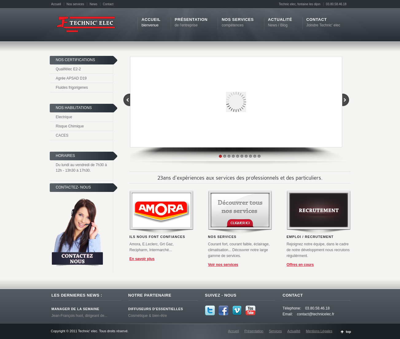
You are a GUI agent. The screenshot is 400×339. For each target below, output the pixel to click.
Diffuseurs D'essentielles (155, 309)
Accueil (56, 4)
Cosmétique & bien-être (147, 316)
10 (259, 156)
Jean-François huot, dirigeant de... (79, 316)
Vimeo (237, 310)
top (348, 331)
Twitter (210, 310)
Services (275, 331)
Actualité (293, 331)
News (93, 4)
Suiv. (182, 242)
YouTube (250, 310)
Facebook (223, 310)
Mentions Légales (319, 331)
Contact (108, 4)
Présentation (253, 331)
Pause (175, 242)
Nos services (75, 4)
